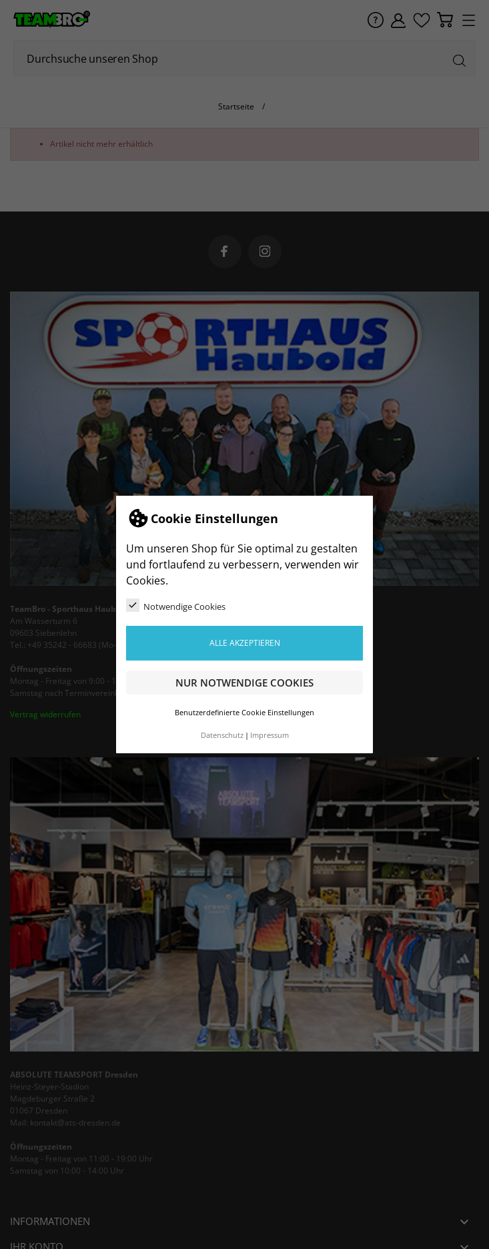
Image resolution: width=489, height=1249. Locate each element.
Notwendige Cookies (175, 605)
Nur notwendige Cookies (244, 682)
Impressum (269, 735)
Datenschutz (222, 735)
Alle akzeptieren (244, 643)
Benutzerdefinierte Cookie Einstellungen (244, 712)
